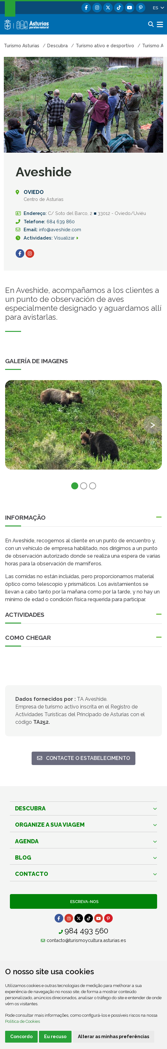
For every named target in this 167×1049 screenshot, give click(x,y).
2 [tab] (83, 485)
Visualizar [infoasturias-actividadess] (69, 238)
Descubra (30, 808)
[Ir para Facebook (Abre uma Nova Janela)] (20, 253)
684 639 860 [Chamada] (61, 221)
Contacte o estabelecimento (83, 757)
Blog (23, 857)
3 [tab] (92, 485)
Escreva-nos (83, 901)
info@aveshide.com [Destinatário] (60, 229)
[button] (158, 7)
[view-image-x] (83, 425)
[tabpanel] (83, 428)
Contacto (31, 873)
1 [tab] (74, 485)
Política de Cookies (22, 1021)
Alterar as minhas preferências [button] (113, 1036)
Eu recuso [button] (55, 1036)
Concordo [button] (21, 1036)
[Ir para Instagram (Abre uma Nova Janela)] (30, 253)
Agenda (27, 841)
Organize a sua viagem (50, 824)
